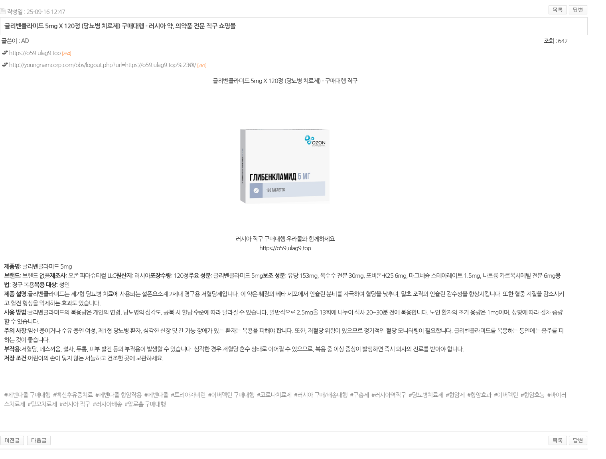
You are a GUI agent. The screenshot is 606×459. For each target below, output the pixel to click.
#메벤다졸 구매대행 (27, 395)
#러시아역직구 (388, 395)
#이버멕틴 (506, 395)
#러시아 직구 (74, 404)
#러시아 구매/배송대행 (320, 395)
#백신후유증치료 (73, 395)
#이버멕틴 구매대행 (231, 395)
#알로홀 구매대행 (145, 404)
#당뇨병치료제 (426, 395)
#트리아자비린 (188, 395)
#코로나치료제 (274, 395)
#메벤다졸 (156, 395)
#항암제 (455, 395)
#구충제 (359, 395)
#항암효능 (533, 395)
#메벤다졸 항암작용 (118, 395)
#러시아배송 (107, 404)
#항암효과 (479, 395)
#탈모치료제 (42, 404)
